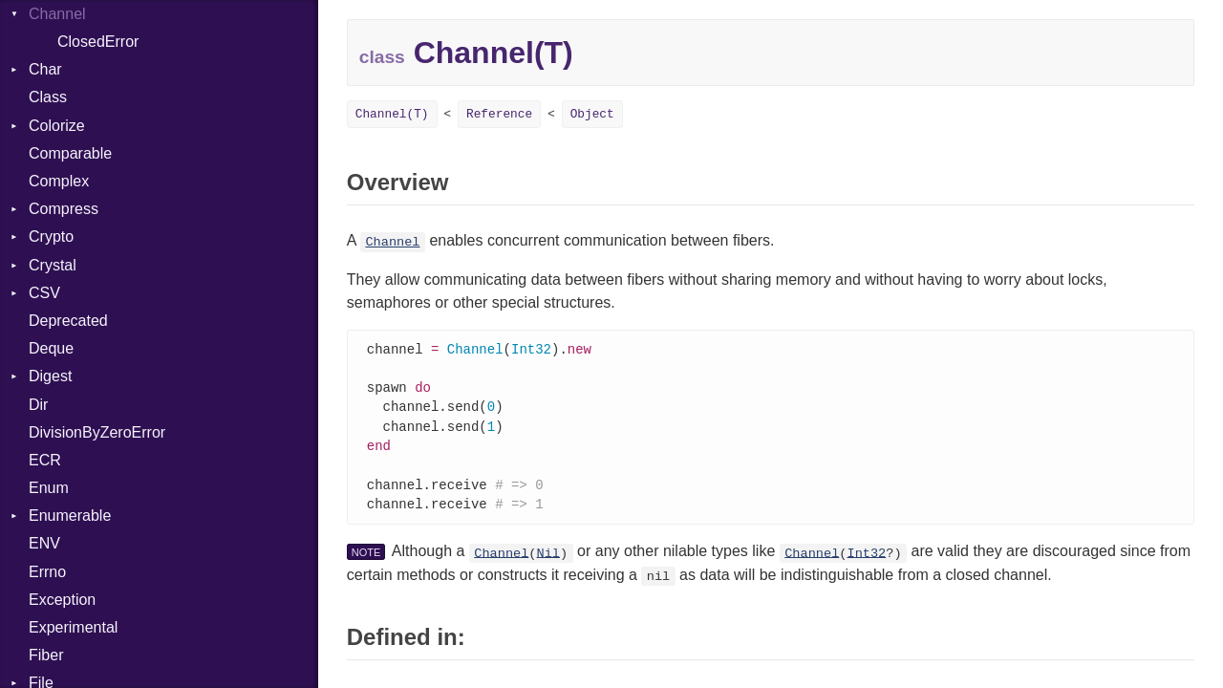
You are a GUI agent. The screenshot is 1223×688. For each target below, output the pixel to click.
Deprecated (68, 320)
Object (592, 114)
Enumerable (70, 515)
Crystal (52, 265)
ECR (45, 460)
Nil (548, 561)
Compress (63, 209)
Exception (62, 599)
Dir (38, 405)
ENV (44, 543)
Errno (47, 572)
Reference (499, 114)
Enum (49, 488)
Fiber (46, 655)
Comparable (70, 153)
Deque (51, 348)
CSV (44, 293)
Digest (50, 376)
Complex (59, 181)
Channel (392, 242)
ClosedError (98, 41)
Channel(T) (392, 114)
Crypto (51, 236)
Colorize (57, 126)
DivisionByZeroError (97, 432)
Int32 (866, 561)
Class (48, 97)
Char (45, 69)
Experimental (73, 627)
